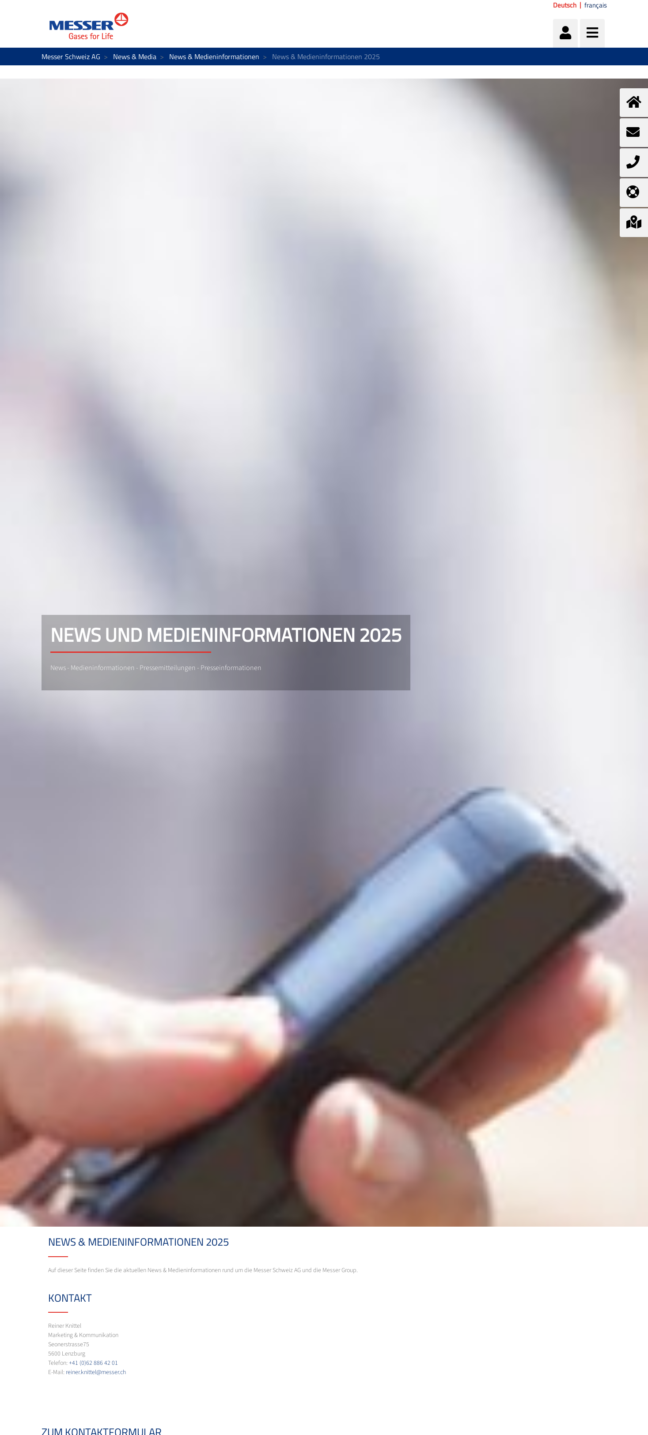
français (595, 5)
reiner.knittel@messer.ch (96, 1372)
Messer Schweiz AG (71, 56)
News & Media (134, 56)
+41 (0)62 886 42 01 (93, 1363)
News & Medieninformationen (214, 56)
